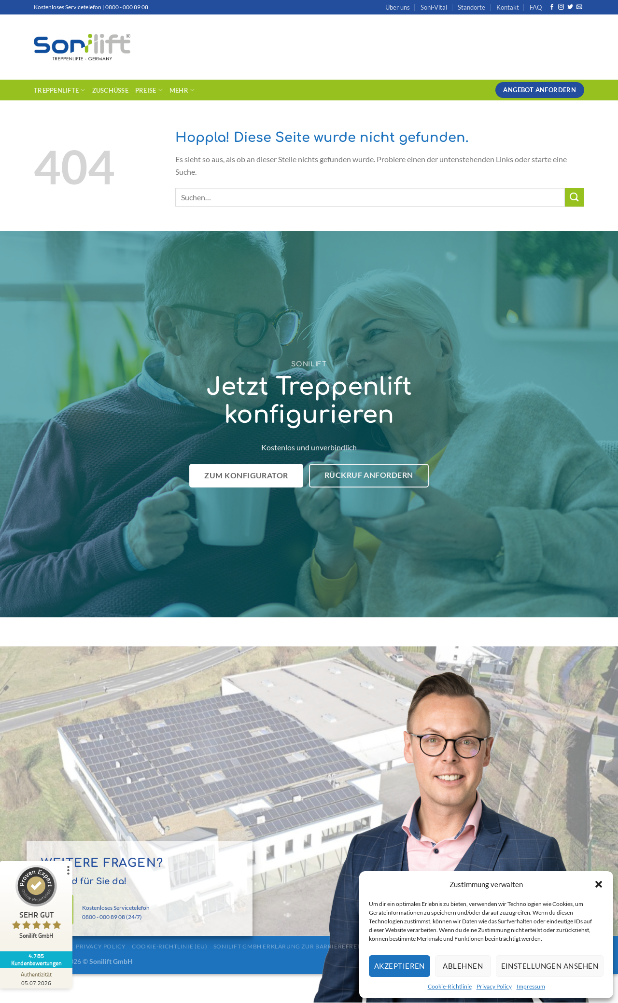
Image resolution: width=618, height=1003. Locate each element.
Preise (149, 90)
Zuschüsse (110, 90)
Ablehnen (463, 965)
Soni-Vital (434, 7)
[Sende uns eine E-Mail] (579, 7)
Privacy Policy (494, 986)
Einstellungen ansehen (549, 965)
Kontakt (507, 7)
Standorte (471, 7)
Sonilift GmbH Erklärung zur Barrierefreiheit (293, 946)
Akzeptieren (399, 965)
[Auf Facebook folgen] (552, 7)
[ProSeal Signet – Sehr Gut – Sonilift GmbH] (36, 904)
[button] (599, 884)
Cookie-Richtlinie (450, 986)
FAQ (536, 7)
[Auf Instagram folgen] (561, 7)
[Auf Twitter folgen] (570, 7)
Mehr (182, 90)
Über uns (397, 7)
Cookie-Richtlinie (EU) (169, 946)
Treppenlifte (59, 90)
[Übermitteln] (574, 197)
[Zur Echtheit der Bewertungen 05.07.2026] (36, 978)
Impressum (531, 986)
